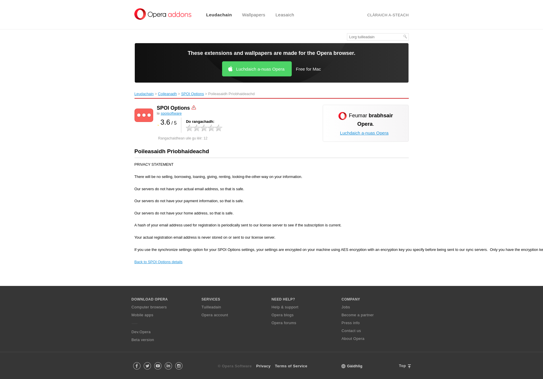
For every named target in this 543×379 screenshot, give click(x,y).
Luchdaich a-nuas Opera (260, 69)
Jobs (346, 307)
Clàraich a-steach (388, 15)
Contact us (351, 331)
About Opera (353, 338)
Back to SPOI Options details (159, 262)
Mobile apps (142, 315)
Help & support (285, 307)
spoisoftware (171, 113)
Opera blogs (283, 315)
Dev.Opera (141, 332)
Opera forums (284, 323)
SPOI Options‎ (192, 94)
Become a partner (358, 315)
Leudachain (219, 14)
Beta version (143, 340)
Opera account (215, 315)
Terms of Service (291, 366)
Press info (351, 323)
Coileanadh (167, 94)
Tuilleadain (211, 307)
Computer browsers (149, 307)
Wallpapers (253, 14)
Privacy (263, 366)
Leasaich (284, 14)
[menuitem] (215, 14)
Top (402, 366)
